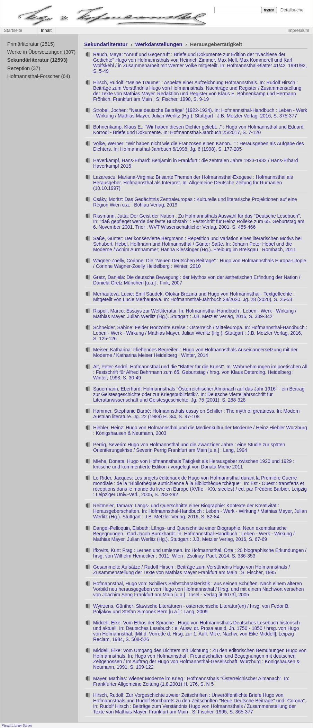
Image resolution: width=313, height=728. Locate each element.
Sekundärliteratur (106, 44)
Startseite (13, 30)
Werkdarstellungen (159, 44)
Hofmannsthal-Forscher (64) (38, 76)
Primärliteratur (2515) (31, 44)
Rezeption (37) (23, 68)
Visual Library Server (17, 725)
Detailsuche (292, 9)
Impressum (298, 30)
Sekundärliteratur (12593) (37, 60)
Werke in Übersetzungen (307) (41, 52)
